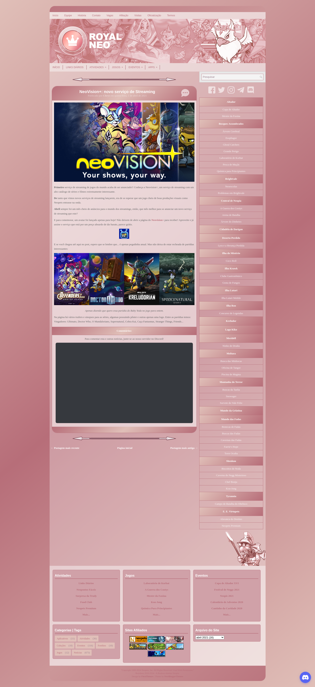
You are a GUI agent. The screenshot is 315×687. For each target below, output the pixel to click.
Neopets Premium (231, 525)
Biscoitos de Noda (231, 468)
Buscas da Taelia (231, 389)
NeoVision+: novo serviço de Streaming (117, 91)
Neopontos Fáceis (86, 589)
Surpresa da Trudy (86, 595)
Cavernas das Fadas (231, 440)
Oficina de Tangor (231, 367)
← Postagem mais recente (65, 447)
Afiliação (123, 15)
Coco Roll (231, 260)
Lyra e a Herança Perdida (231, 245)
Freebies (102, 645)
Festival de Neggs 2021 (226, 589)
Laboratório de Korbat (231, 157)
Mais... (86, 614)
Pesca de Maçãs (231, 164)
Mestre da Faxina (231, 116)
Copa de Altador (231, 109)
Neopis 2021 (227, 595)
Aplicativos (62, 638)
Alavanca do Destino (231, 519)
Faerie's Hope (231, 446)
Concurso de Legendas (231, 313)
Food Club (86, 602)
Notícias (78, 652)
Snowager (231, 396)
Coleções (61, 645)
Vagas (109, 15)
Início (55, 15)
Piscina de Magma (231, 374)
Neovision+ (157, 219)
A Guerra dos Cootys (231, 208)
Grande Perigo (231, 151)
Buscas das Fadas (231, 433)
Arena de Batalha (231, 214)
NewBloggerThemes (173, 676)
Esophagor (231, 137)
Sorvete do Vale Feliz (231, 402)
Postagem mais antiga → (184, 447)
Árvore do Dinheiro (231, 221)
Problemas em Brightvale (231, 193)
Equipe (68, 15)
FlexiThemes (147, 676)
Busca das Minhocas (231, 361)
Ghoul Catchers (231, 144)
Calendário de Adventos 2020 (227, 602)
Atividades (99, 66)
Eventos (137, 66)
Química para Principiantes (231, 171)
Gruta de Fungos (231, 282)
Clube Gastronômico (231, 276)
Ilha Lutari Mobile (231, 297)
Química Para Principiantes (156, 608)
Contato (96, 15)
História (82, 15)
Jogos (119, 66)
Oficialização (154, 15)
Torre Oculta (231, 453)
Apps (154, 66)
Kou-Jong (231, 488)
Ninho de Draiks (231, 345)
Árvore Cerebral (231, 131)
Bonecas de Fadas (231, 426)
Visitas (137, 15)
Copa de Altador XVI (227, 583)
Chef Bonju (231, 481)
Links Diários (74, 67)
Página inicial (124, 447)
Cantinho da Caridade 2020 (226, 608)
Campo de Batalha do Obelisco (231, 503)
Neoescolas (231, 186)
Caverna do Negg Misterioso (231, 475)
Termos (171, 15)
